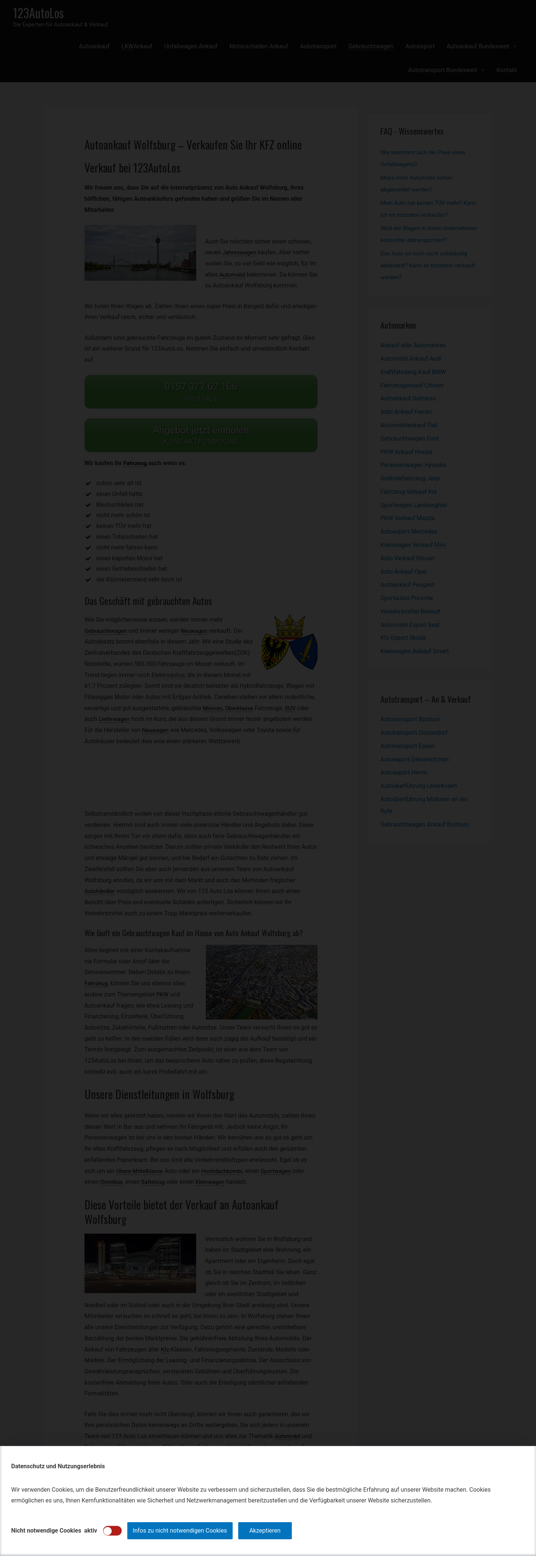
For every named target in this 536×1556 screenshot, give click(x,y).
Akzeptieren (265, 1530)
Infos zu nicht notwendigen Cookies (180, 1530)
